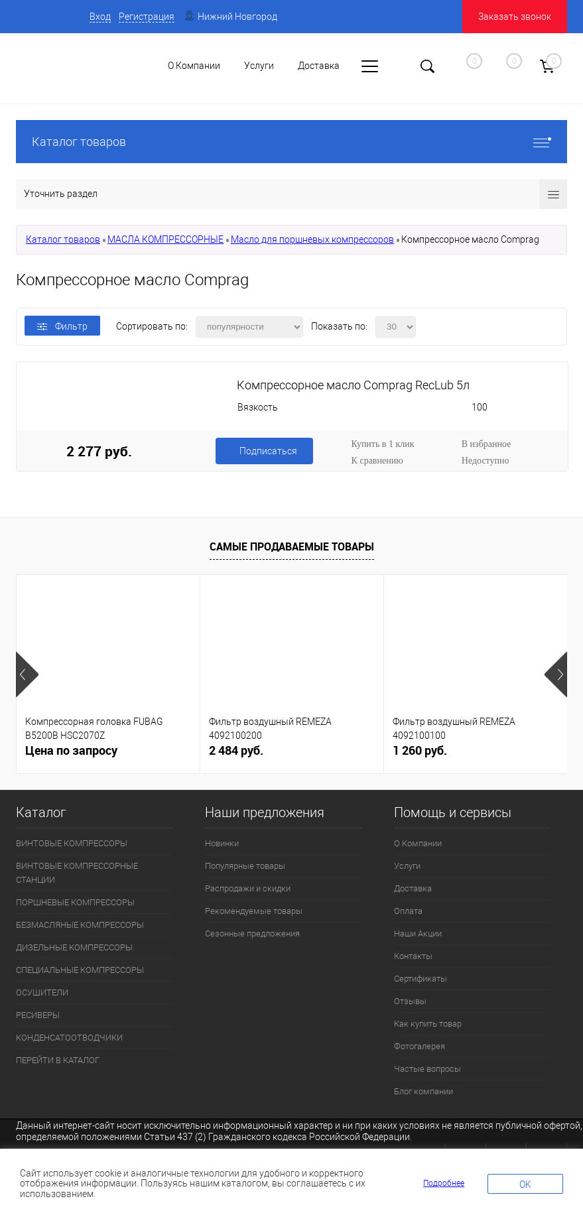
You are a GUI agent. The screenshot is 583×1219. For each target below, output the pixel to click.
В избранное (486, 444)
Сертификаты (420, 979)
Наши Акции (418, 933)
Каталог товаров (291, 141)
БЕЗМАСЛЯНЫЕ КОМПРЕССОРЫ (80, 925)
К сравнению (377, 461)
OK (525, 1184)
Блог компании (423, 1091)
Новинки (222, 843)
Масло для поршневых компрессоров (312, 239)
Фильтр (62, 326)
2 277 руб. (99, 451)
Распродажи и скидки (248, 888)
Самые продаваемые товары (292, 546)
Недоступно (485, 461)
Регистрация (146, 16)
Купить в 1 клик (383, 444)
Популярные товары (245, 866)
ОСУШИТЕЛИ (42, 992)
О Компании (418, 843)
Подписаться (268, 451)
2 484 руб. (236, 750)
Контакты (413, 956)
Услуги (407, 866)
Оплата (408, 911)
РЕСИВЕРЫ (38, 1015)
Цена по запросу (71, 750)
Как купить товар (428, 1024)
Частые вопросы (427, 1069)
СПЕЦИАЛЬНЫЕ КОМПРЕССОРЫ (80, 970)
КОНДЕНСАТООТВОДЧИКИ (69, 1038)
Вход (100, 16)
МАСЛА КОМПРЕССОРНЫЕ (165, 239)
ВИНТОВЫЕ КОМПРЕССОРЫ (71, 843)
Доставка (413, 888)
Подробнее (443, 1183)
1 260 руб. (420, 750)
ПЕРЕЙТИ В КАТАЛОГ (57, 1060)
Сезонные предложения (252, 933)
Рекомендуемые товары (253, 911)
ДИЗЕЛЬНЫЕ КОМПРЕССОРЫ (74, 947)
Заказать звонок (514, 16)
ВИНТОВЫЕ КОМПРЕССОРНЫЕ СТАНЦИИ (77, 873)
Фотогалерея (419, 1046)
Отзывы (410, 1001)
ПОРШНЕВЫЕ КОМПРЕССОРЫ (75, 902)
